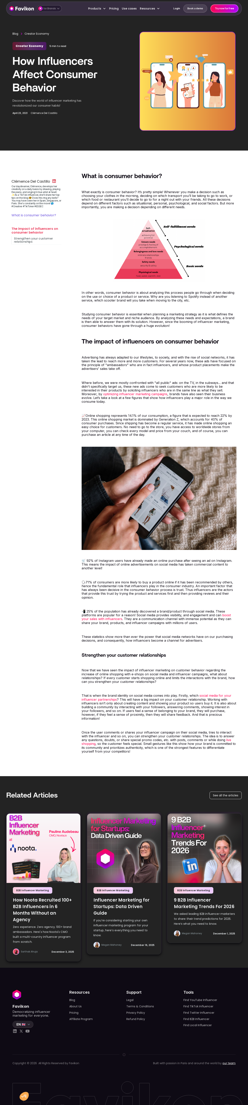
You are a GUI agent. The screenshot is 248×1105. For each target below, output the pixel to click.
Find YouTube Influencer (200, 1000)
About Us (75, 1006)
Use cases (129, 8)
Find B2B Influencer (196, 1019)
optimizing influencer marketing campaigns (135, 394)
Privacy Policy (135, 1013)
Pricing (114, 8)
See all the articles (225, 795)
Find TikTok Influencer (198, 1006)
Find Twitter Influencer (198, 1013)
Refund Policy (135, 1019)
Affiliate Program (81, 1019)
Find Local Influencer (197, 1025)
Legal (130, 1000)
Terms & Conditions (140, 1006)
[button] (49, 8)
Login (176, 8)
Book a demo (195, 8)
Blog (15, 34)
